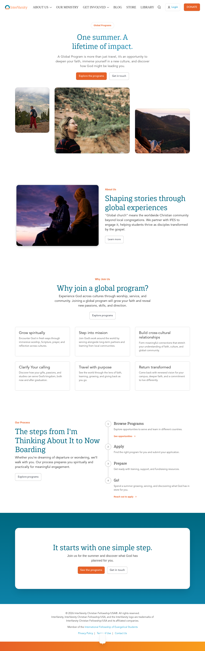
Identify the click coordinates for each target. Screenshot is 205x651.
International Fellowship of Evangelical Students (111, 627)
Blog (117, 7)
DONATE (192, 7)
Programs (88, 638)
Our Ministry (67, 7)
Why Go (103, 638)
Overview (71, 638)
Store (131, 7)
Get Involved (94, 7)
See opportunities (125, 436)
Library (147, 7)
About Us (40, 7)
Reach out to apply (125, 497)
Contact (135, 638)
